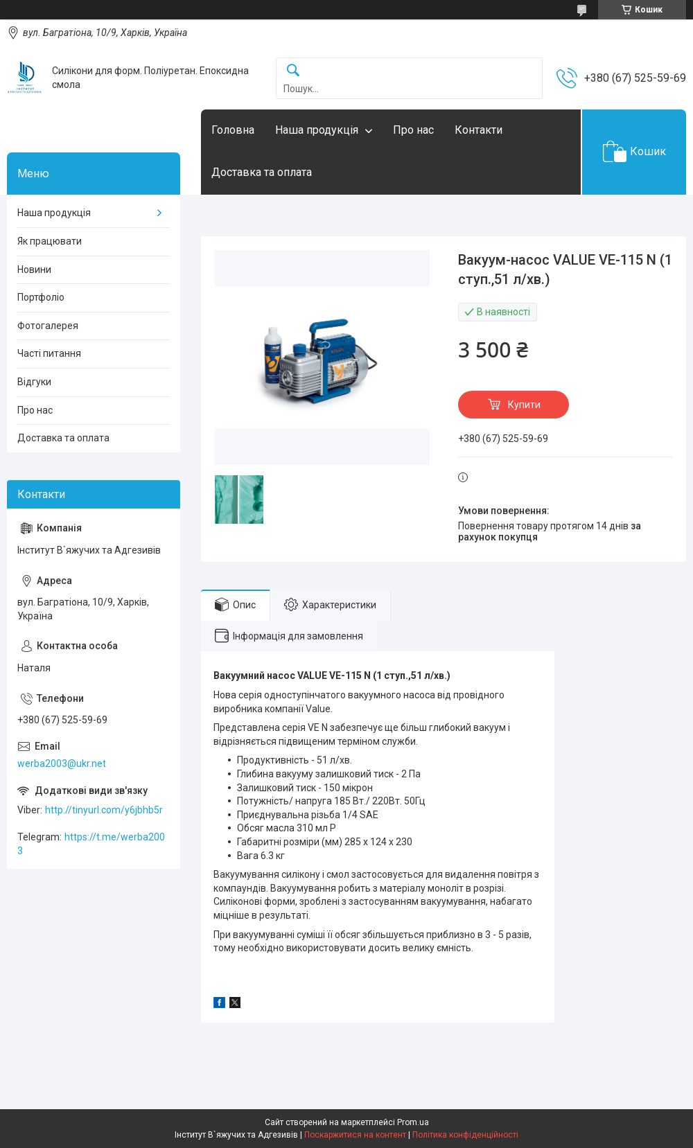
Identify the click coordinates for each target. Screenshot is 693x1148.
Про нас (413, 129)
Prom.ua (413, 1122)
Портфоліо (40, 297)
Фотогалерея (47, 325)
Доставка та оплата (261, 172)
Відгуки (34, 381)
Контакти (478, 129)
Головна (232, 129)
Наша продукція (316, 129)
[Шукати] (293, 71)
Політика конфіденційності (465, 1135)
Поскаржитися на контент (355, 1135)
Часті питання (49, 353)
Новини (34, 269)
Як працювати (49, 241)
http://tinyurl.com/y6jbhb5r (104, 809)
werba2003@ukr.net (61, 763)
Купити (524, 404)
